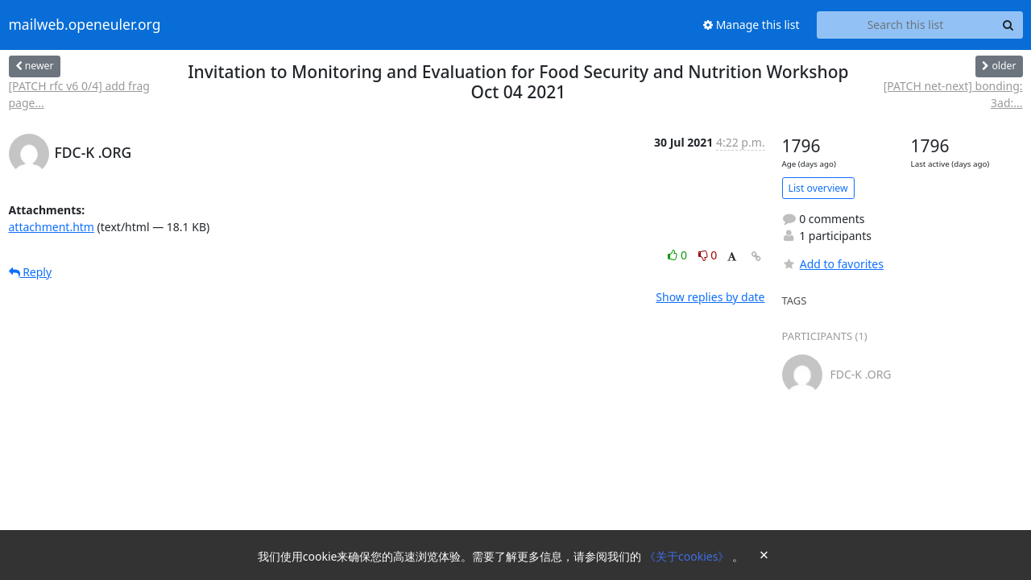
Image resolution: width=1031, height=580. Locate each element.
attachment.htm (51, 226)
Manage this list (751, 24)
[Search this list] (906, 25)
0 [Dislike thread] (708, 255)
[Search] (1008, 25)
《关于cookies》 (688, 556)
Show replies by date (710, 296)
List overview (818, 188)
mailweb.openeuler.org (85, 25)
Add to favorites (833, 263)
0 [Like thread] (678, 255)
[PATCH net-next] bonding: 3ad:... (953, 94)
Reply (30, 272)
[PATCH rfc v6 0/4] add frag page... (79, 94)
